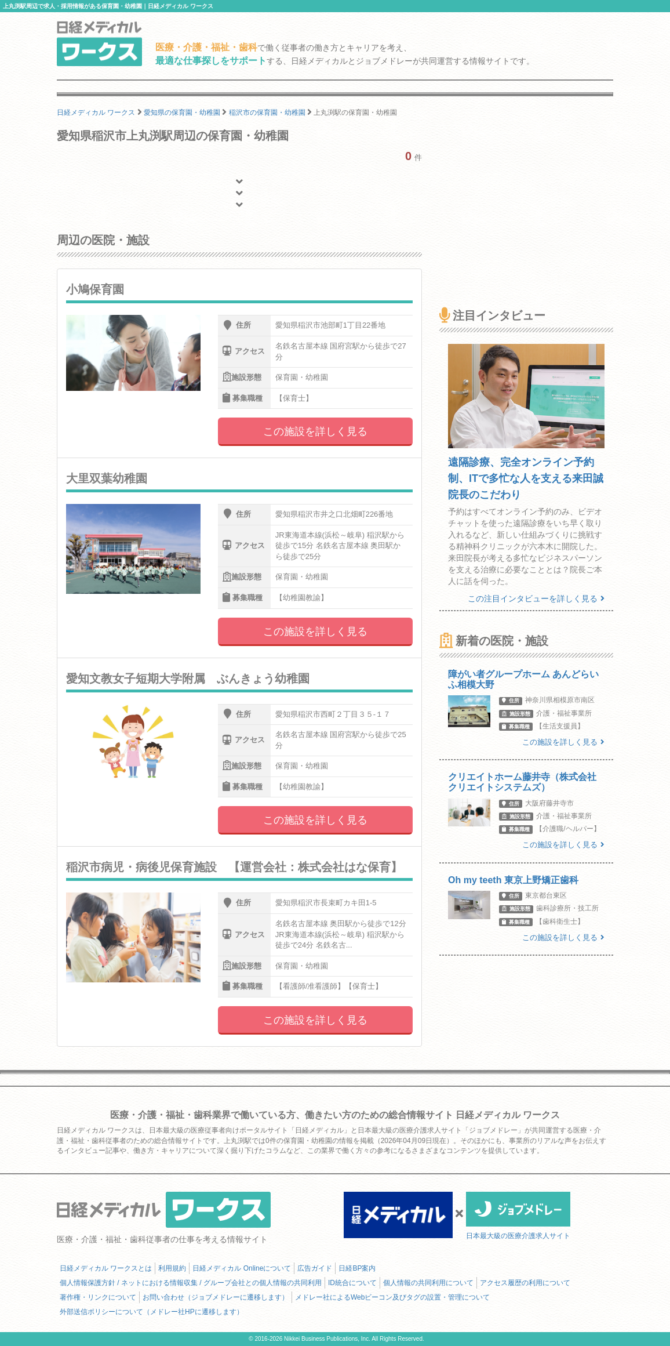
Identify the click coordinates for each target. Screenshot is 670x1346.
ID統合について (352, 1283)
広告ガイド (314, 1268)
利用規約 (172, 1268)
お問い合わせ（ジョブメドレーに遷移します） (216, 1297)
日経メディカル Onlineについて (241, 1268)
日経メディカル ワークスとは (106, 1268)
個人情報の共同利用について (428, 1283)
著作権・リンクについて (98, 1297)
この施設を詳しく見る (315, 431)
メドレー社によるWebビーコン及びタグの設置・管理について (392, 1297)
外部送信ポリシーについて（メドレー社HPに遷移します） (151, 1312)
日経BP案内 (357, 1268)
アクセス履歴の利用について (525, 1283)
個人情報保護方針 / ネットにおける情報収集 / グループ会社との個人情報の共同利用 (191, 1283)
